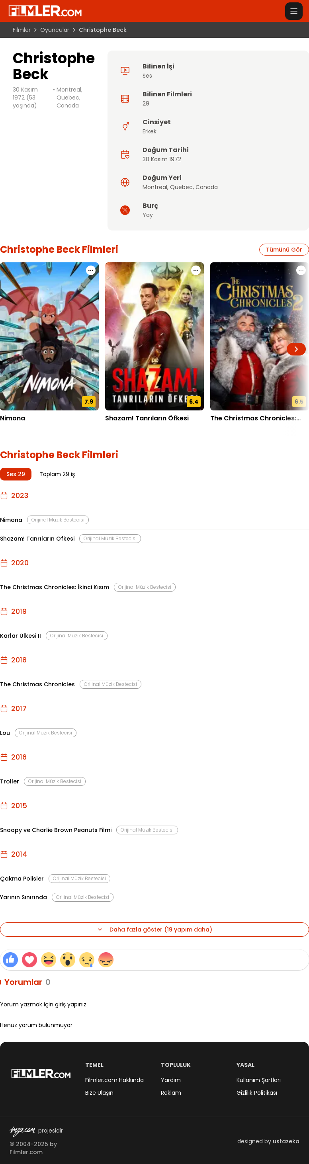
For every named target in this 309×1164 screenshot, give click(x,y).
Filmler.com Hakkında (114, 1080)
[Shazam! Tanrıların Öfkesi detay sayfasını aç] (154, 336)
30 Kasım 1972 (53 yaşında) (25, 97)
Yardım (171, 1080)
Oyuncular (54, 30)
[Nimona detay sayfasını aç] (49, 336)
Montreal (155, 187)
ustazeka (286, 1141)
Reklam (171, 1093)
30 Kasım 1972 (162, 159)
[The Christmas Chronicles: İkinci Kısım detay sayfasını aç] (259, 336)
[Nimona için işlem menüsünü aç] (91, 270)
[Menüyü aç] (294, 11)
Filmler (22, 30)
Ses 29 (15, 474)
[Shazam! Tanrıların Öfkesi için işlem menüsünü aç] (196, 270)
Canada (207, 187)
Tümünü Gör (284, 250)
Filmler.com (26, 1152)
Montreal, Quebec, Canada (69, 97)
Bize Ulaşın (99, 1093)
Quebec (181, 187)
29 (146, 103)
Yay (148, 215)
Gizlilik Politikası (257, 1093)
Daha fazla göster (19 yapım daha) (154, 930)
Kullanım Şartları (259, 1080)
